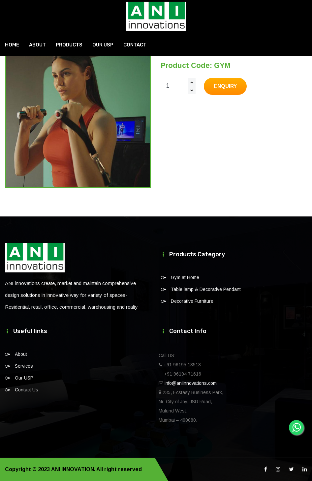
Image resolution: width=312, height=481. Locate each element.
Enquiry (225, 86)
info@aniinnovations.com (191, 383)
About (37, 44)
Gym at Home (185, 277)
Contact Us (26, 389)
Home (12, 44)
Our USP (102, 44)
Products (69, 44)
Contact (134, 44)
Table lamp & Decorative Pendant (206, 289)
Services (24, 366)
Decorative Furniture (192, 301)
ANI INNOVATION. (73, 469)
